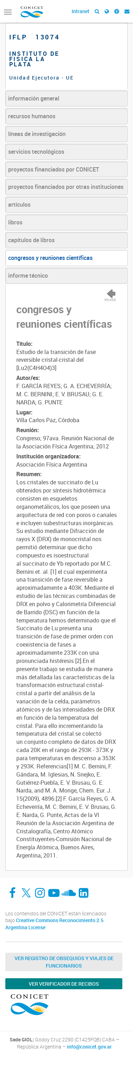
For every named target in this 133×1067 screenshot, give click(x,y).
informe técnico (28, 275)
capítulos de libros (31, 240)
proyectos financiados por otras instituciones (65, 187)
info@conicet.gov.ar (89, 1047)
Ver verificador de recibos (64, 983)
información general (33, 98)
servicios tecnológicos (36, 152)
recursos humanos (31, 116)
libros (15, 222)
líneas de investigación (37, 134)
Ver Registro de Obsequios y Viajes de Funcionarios (64, 962)
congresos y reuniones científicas (50, 258)
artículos (19, 204)
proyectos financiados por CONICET (53, 169)
